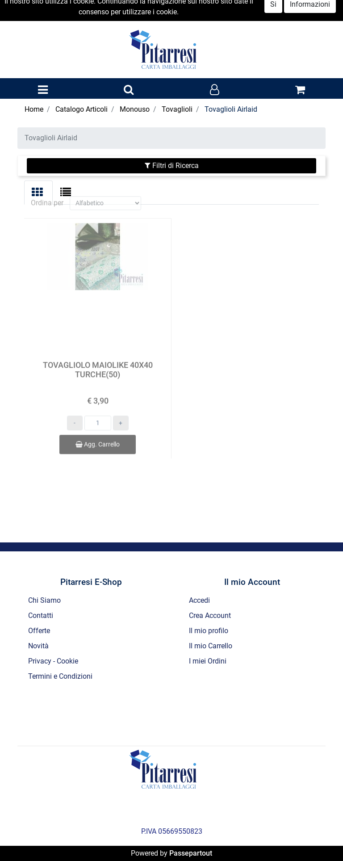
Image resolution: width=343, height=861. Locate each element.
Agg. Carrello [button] (97, 434)
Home (34, 109)
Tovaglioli (177, 109)
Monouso (135, 109)
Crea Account (210, 615)
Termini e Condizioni (60, 676)
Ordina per (47, 193)
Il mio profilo (208, 630)
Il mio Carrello (210, 646)
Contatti (40, 615)
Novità (38, 646)
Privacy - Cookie (53, 661)
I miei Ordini (207, 661)
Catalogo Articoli (81, 109)
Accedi (199, 600)
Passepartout (190, 853)
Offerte (39, 630)
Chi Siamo (44, 600)
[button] (129, 90)
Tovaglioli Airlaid (231, 109)
